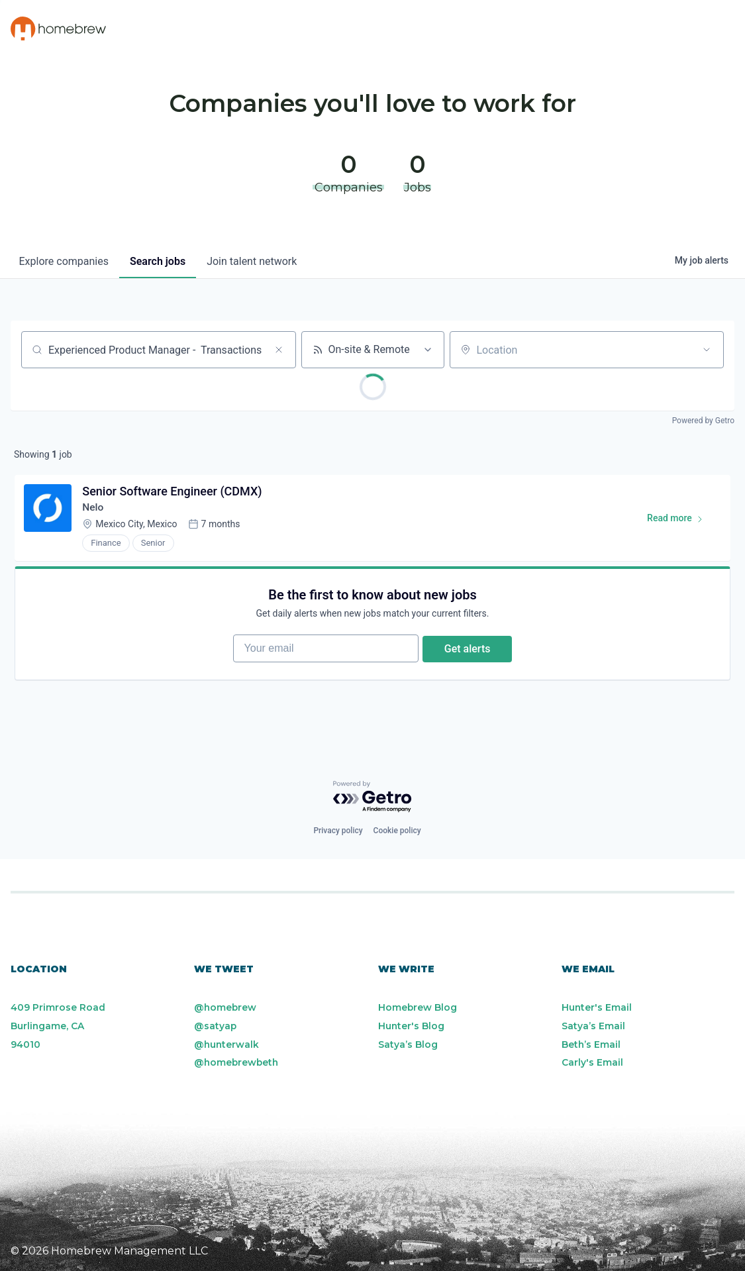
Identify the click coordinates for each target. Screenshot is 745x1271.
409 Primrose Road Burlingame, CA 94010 (58, 1025)
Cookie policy (397, 830)
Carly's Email (592, 1063)
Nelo (94, 509)
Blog (583, 29)
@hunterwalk (227, 1044)
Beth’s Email (591, 1044)
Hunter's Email (597, 1007)
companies (64, 261)
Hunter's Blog (411, 1026)
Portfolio (264, 29)
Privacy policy (337, 830)
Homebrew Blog (418, 1007)
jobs (157, 261)
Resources (453, 29)
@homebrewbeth (237, 1063)
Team (527, 29)
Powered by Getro (703, 420)
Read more (680, 523)
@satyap (215, 1026)
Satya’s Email (593, 1026)
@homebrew (226, 1007)
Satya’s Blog (408, 1044)
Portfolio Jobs (672, 29)
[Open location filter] (706, 349)
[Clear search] (278, 349)
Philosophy (359, 29)
